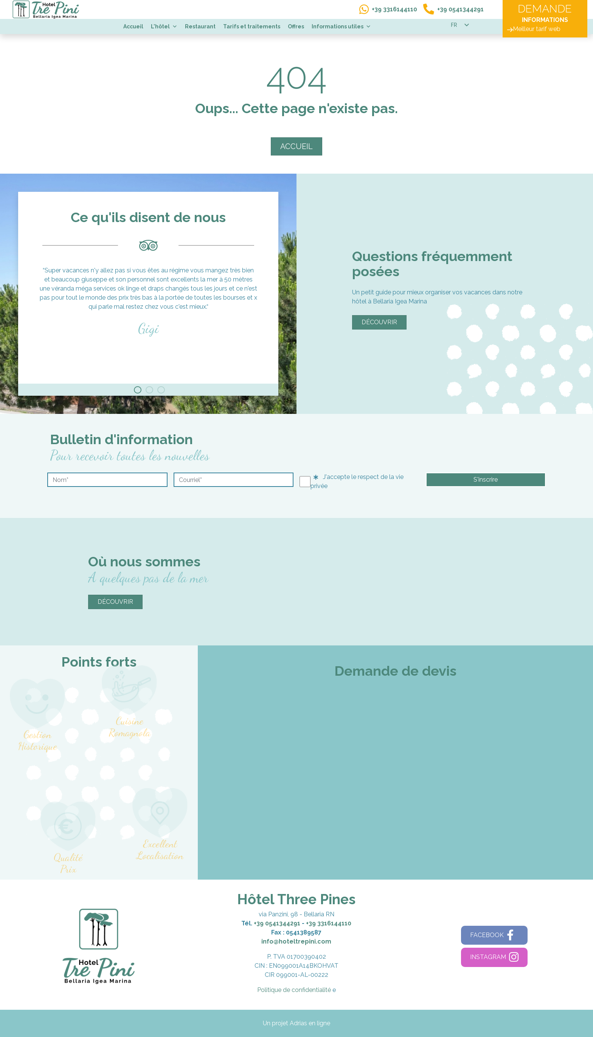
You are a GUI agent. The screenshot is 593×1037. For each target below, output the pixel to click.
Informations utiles (341, 26)
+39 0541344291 (277, 923)
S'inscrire (485, 479)
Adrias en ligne (310, 1023)
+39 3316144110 (328, 923)
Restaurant (200, 26)
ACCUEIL (296, 146)
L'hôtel (164, 26)
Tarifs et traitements (251, 26)
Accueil (133, 26)
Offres (296, 26)
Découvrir (379, 322)
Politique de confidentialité (294, 989)
